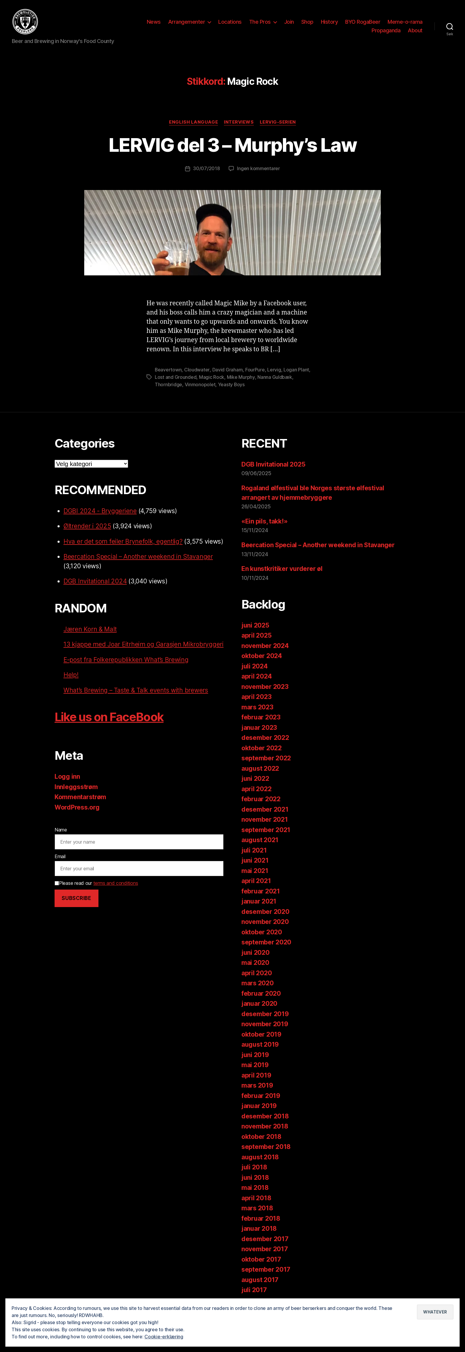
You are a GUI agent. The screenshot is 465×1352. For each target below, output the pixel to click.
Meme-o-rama (405, 22)
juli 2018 (254, 1166)
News (154, 22)
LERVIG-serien (278, 122)
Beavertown (168, 369)
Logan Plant (296, 369)
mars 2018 (257, 1207)
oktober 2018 (261, 1135)
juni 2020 (255, 951)
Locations (230, 22)
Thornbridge (168, 384)
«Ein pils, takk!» (264, 520)
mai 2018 (255, 1186)
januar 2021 (258, 900)
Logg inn (67, 784)
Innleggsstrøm (76, 795)
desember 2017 (265, 1237)
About (415, 31)
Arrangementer (186, 22)
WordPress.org (77, 815)
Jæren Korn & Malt (90, 628)
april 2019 (256, 1074)
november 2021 (264, 818)
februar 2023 (261, 716)
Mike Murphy (241, 376)
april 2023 (256, 695)
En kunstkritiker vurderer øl (281, 568)
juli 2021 (254, 849)
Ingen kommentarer (258, 168)
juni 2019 (255, 1053)
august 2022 (260, 767)
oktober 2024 (261, 654)
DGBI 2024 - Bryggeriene (99, 509)
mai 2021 (254, 869)
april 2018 (256, 1197)
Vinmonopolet (200, 384)
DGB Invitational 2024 (94, 580)
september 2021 (265, 828)
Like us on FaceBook (109, 725)
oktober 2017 (261, 1258)
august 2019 (260, 1043)
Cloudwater (197, 369)
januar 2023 (259, 726)
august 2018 (260, 1156)
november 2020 (265, 920)
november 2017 (264, 1248)
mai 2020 (255, 961)
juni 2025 (255, 624)
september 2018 (266, 1145)
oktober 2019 (261, 1033)
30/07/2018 (206, 168)
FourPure (255, 369)
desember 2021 (265, 808)
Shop (307, 22)
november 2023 (265, 685)
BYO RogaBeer (362, 22)
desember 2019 (265, 1012)
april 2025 (256, 634)
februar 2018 (260, 1217)
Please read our (96, 891)
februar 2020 (261, 992)
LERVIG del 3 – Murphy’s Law (232, 144)
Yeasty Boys (231, 384)
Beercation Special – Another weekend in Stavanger (138, 555)
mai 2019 (255, 1063)
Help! (71, 683)
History (329, 22)
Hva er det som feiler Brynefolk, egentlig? (123, 540)
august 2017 (259, 1278)
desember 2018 (265, 1115)
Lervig (274, 369)
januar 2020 (259, 1002)
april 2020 (256, 972)
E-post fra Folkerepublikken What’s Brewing (126, 667)
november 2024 (265, 644)
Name (61, 838)
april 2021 (256, 879)
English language (193, 122)
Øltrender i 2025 (87, 525)
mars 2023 (257, 706)
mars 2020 (257, 982)
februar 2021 (260, 890)
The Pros (260, 22)
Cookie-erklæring (163, 1337)
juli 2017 (254, 1288)
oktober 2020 (261, 931)
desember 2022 (265, 736)
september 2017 (265, 1268)
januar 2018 (259, 1227)
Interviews (239, 122)
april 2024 (256, 675)
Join (289, 22)
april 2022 (256, 787)
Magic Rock (211, 376)
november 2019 (264, 1023)
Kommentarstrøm (80, 805)
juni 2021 (255, 859)
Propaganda (386, 31)
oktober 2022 (261, 747)
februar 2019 (260, 1094)
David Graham (227, 369)
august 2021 (259, 838)
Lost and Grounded (175, 376)
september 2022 (266, 757)
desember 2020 (265, 910)
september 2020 (266, 941)
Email (60, 865)
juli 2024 (254, 665)
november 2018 (264, 1125)
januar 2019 (259, 1104)
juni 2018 (255, 1176)
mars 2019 (257, 1084)
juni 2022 (255, 777)
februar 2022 (261, 798)
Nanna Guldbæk (274, 376)
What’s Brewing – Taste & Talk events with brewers (135, 698)
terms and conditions (115, 891)
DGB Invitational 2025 (273, 463)
